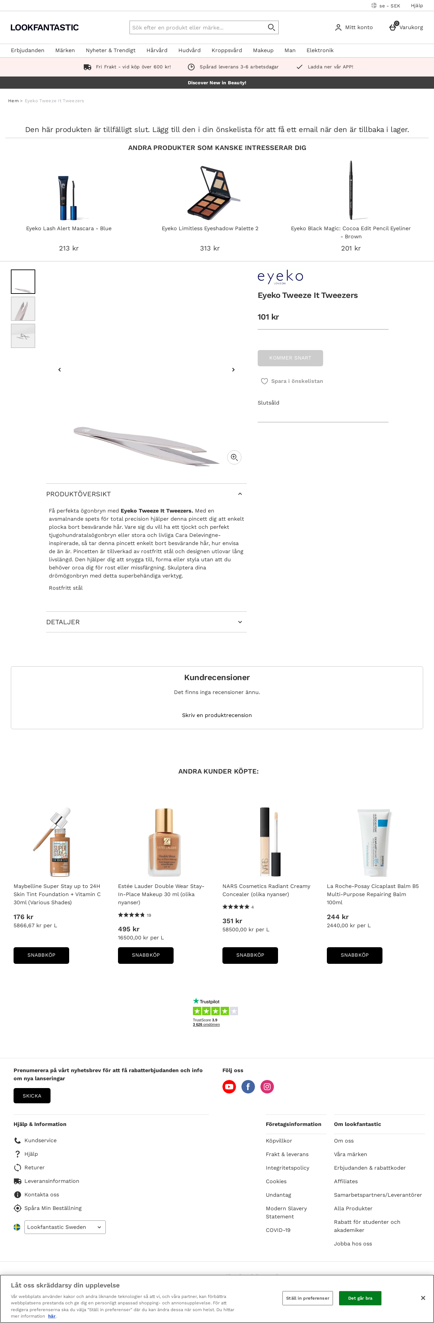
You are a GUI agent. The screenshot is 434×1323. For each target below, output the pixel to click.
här (52, 1316)
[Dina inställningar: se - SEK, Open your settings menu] (386, 5)
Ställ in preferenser (307, 1298)
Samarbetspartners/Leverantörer (378, 1195)
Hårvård (156, 50)
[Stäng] (423, 1298)
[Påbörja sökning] (272, 27)
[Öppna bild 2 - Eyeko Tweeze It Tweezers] (23, 309)
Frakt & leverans (287, 1154)
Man (290, 50)
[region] (217, 1299)
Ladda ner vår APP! (323, 66)
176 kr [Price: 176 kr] (23, 917)
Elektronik (320, 50)
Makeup (263, 50)
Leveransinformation (46, 1181)
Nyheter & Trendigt (111, 50)
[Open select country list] (65, 1227)
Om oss (344, 1140)
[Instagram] (267, 1091)
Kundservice (35, 1140)
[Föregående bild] (60, 370)
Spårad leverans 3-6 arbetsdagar (231, 66)
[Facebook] (248, 1091)
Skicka (32, 1096)
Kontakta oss (36, 1195)
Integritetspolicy (287, 1168)
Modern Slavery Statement (286, 1212)
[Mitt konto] (355, 27)
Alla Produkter (353, 1208)
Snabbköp (48, 957)
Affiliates (346, 1181)
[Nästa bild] (233, 370)
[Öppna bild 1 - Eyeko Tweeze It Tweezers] (23, 281)
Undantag (278, 1195)
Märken (65, 50)
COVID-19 (278, 1230)
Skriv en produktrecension (217, 715)
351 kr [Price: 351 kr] (232, 921)
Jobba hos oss (353, 1243)
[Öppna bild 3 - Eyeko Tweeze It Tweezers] (23, 336)
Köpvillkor (279, 1140)
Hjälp (417, 5)
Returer (29, 1168)
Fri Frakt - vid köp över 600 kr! (126, 66)
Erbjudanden (27, 50)
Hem (13, 100)
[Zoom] (234, 457)
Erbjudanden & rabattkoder (370, 1168)
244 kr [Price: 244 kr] (338, 917)
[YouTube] (229, 1091)
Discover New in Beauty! (217, 82)
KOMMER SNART (290, 358)
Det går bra (360, 1298)
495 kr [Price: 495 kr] (128, 929)
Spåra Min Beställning (48, 1208)
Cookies (276, 1181)
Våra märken (350, 1154)
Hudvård (189, 50)
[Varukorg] (407, 27)
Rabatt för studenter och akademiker (367, 1226)
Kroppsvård (227, 50)
